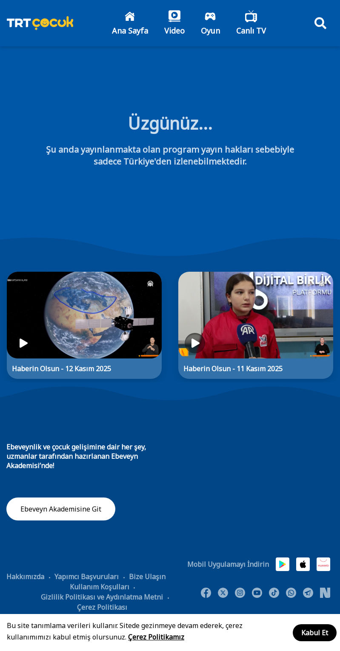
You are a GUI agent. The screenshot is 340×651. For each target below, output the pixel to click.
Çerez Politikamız (156, 637)
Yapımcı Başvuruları (86, 576)
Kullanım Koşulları (99, 586)
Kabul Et (314, 632)
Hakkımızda (25, 576)
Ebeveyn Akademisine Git (60, 509)
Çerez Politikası (102, 607)
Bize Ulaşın (147, 576)
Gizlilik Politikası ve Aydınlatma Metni (102, 597)
